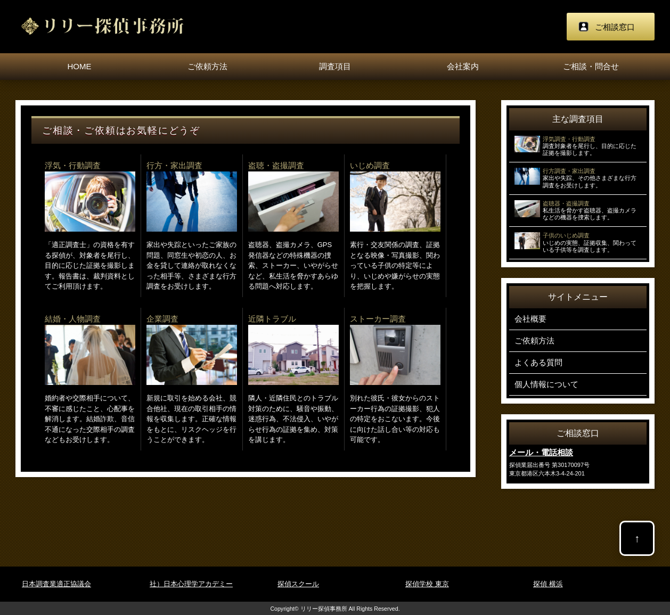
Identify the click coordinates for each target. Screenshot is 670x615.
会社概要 (530, 318)
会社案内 (463, 66)
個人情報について (546, 384)
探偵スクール (298, 584)
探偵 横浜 (548, 584)
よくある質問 (538, 362)
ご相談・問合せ (591, 66)
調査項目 (335, 66)
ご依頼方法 (207, 66)
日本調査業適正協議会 (56, 584)
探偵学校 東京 (427, 584)
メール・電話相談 (541, 452)
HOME (80, 66)
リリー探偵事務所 (323, 608)
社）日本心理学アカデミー (191, 584)
